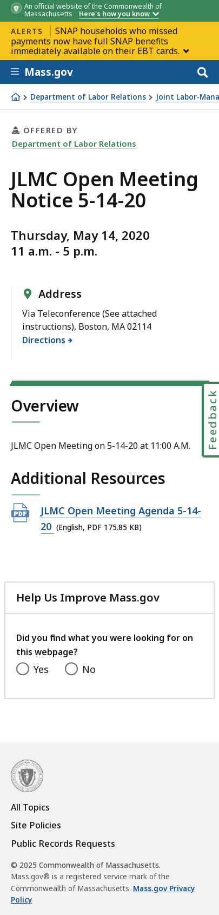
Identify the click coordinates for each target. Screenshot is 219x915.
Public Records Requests (63, 843)
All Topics (30, 807)
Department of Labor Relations (88, 97)
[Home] (15, 97)
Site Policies (36, 825)
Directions (44, 340)
